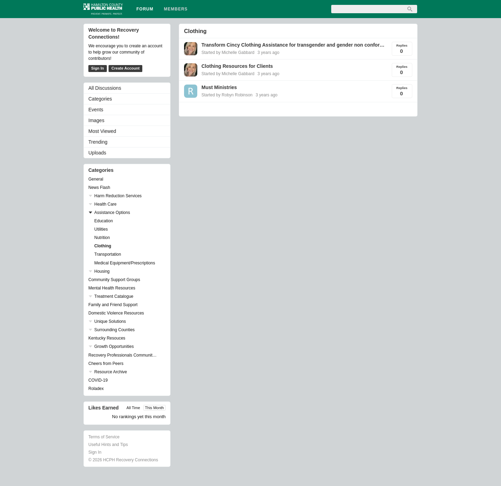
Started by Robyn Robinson (227, 95)
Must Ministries (219, 87)
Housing (102, 271)
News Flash (99, 187)
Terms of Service (103, 437)
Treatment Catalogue (113, 296)
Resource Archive (110, 371)
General (95, 179)
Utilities (101, 229)
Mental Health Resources (111, 288)
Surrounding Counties (114, 329)
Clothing (102, 246)
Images (96, 120)
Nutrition (102, 237)
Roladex (96, 388)
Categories (100, 99)
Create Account (125, 68)
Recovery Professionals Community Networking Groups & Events (123, 355)
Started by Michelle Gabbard (227, 52)
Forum (144, 9)
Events (95, 109)
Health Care (105, 204)
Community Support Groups (114, 279)
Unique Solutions (110, 321)
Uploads (97, 153)
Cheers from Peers (106, 363)
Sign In (97, 68)
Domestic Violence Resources (116, 313)
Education (103, 220)
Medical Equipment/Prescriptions (124, 263)
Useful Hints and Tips (108, 444)
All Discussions (104, 88)
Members (176, 9)
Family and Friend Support (112, 304)
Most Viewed (102, 131)
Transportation (107, 254)
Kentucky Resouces (106, 338)
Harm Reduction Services (118, 195)
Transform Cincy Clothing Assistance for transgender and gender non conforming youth (293, 45)
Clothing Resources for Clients (237, 66)
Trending (98, 142)
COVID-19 (98, 380)
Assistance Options (112, 212)
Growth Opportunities (114, 346)
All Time (133, 408)
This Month (154, 408)
